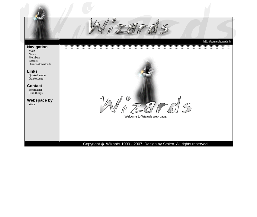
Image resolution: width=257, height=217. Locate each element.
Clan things (36, 93)
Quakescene (36, 78)
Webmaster (35, 89)
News (32, 54)
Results (33, 60)
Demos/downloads (40, 64)
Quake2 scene (37, 75)
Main (32, 50)
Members (34, 57)
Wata (32, 104)
